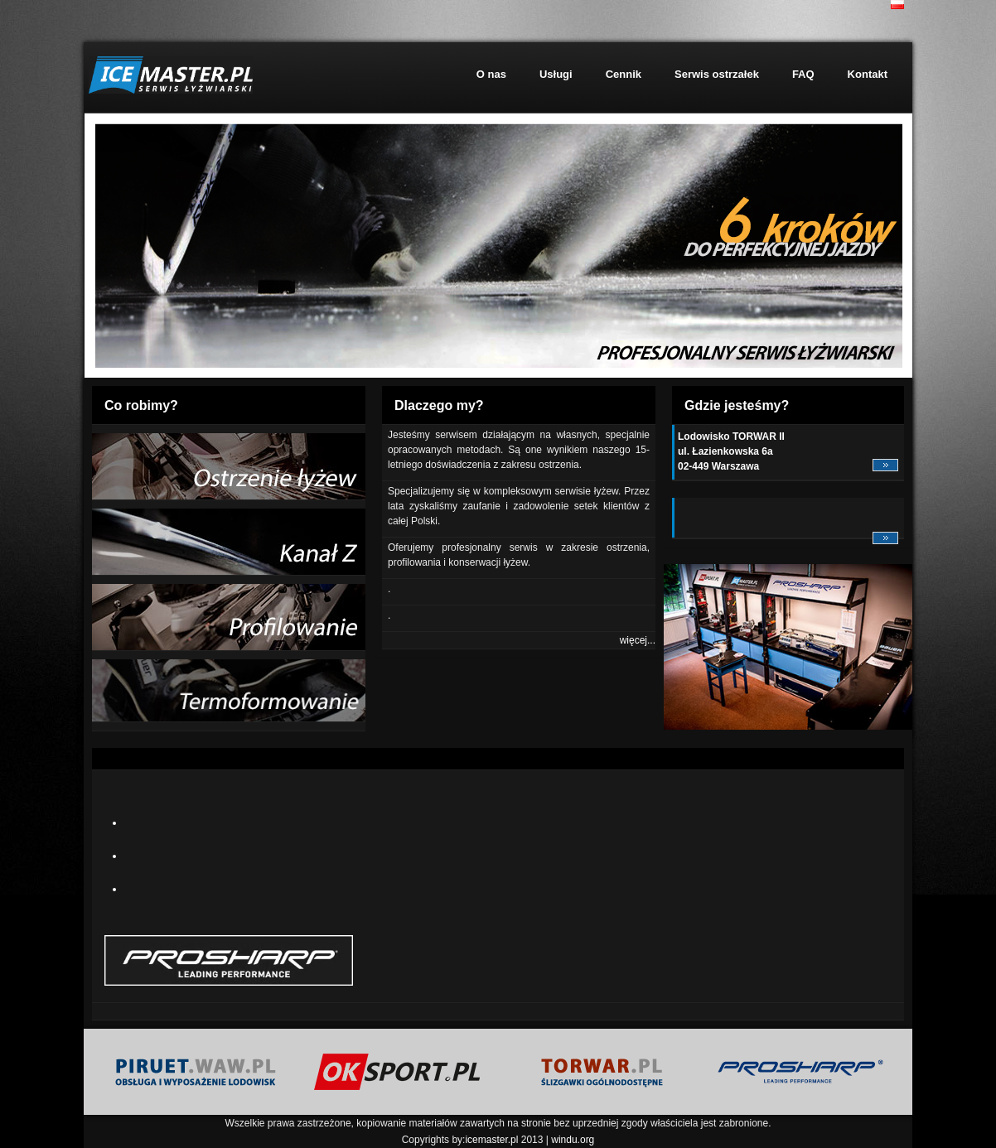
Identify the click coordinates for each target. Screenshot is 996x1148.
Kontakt (867, 74)
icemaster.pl (491, 1140)
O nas (491, 74)
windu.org (572, 1140)
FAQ (803, 74)
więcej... (637, 640)
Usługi (556, 74)
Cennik (623, 74)
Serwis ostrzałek (716, 74)
